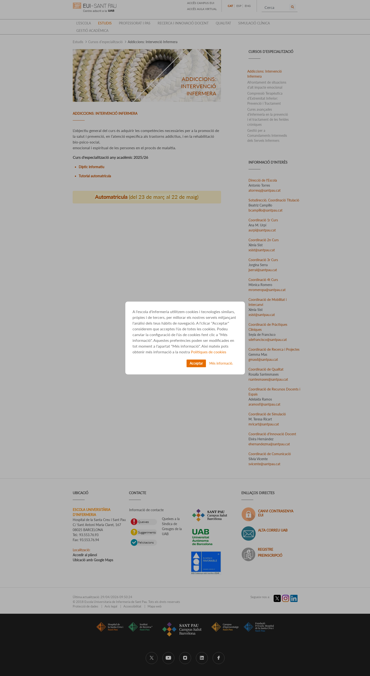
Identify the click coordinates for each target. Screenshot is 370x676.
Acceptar (196, 363)
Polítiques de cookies (208, 351)
